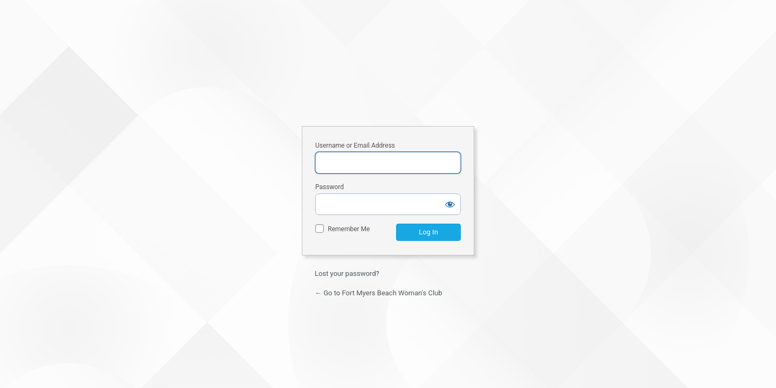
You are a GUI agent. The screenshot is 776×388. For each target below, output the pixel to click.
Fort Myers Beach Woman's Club (388, 76)
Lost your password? (347, 273)
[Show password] (450, 204)
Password (329, 187)
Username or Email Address (355, 145)
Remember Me (349, 229)
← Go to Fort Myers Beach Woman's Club (378, 293)
